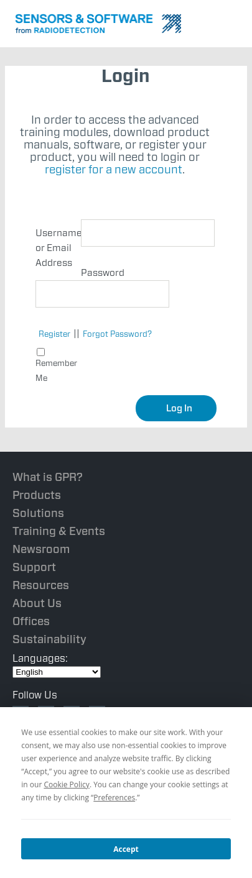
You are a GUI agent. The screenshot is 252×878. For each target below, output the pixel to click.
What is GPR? (47, 476)
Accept (126, 849)
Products (36, 494)
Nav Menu (233, 21)
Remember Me (56, 365)
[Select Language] (56, 672)
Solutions (38, 512)
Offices (31, 621)
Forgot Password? (117, 334)
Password (102, 272)
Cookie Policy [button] (66, 784)
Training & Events (58, 530)
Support (34, 567)
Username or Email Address (58, 247)
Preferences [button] (114, 797)
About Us (37, 603)
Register (54, 334)
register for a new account (113, 169)
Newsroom (41, 549)
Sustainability (49, 639)
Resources (40, 585)
